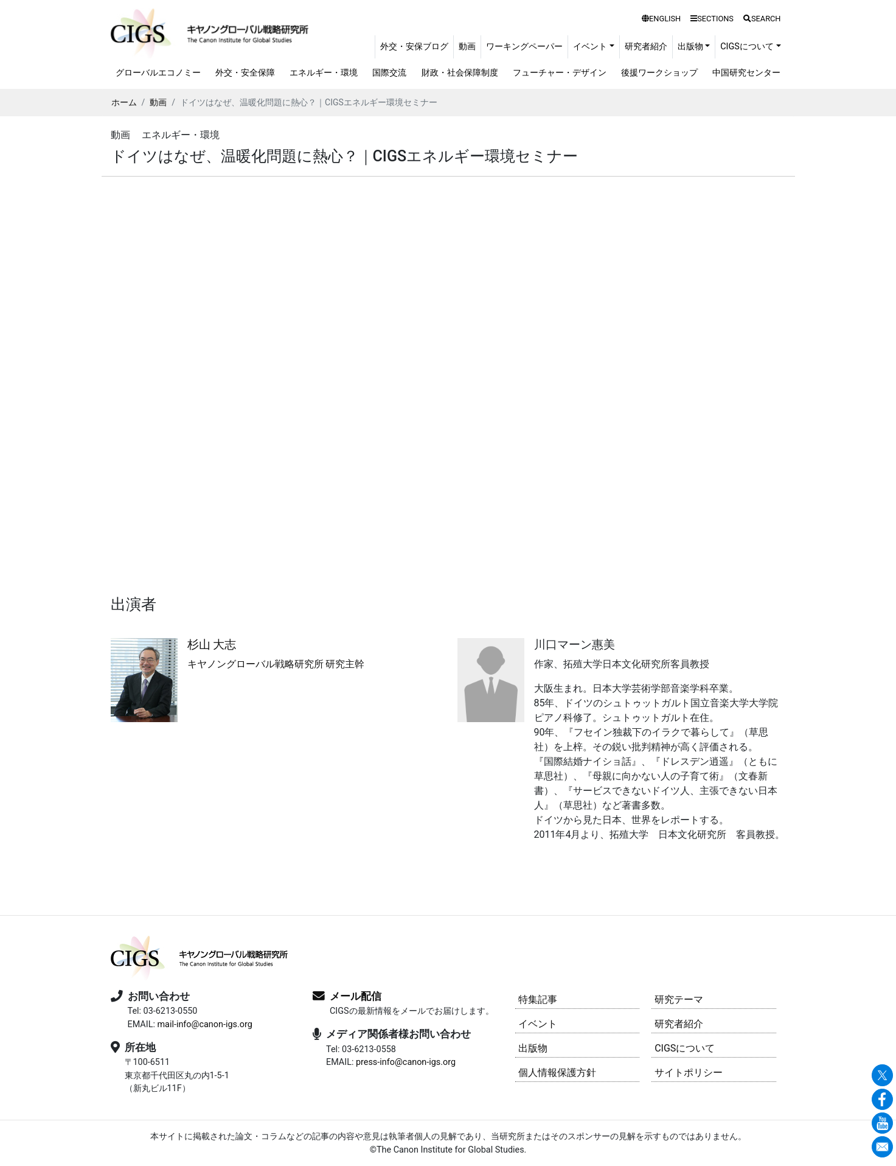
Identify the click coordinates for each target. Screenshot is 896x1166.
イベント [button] (590, 46)
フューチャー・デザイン (559, 73)
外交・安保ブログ (414, 46)
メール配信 (355, 996)
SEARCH (762, 18)
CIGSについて (685, 1048)
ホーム (124, 102)
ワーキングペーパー (524, 46)
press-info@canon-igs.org (406, 1062)
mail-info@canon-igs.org (204, 1024)
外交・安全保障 (245, 73)
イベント (537, 1024)
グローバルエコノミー (158, 73)
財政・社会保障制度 (460, 73)
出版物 (532, 1048)
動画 (467, 46)
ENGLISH (661, 18)
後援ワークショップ (659, 73)
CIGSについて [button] (747, 46)
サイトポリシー (689, 1072)
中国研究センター (746, 73)
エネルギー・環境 (324, 73)
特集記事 (537, 999)
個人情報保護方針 (557, 1072)
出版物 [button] (690, 46)
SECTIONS (712, 18)
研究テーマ (679, 999)
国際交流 (389, 73)
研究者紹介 (646, 46)
